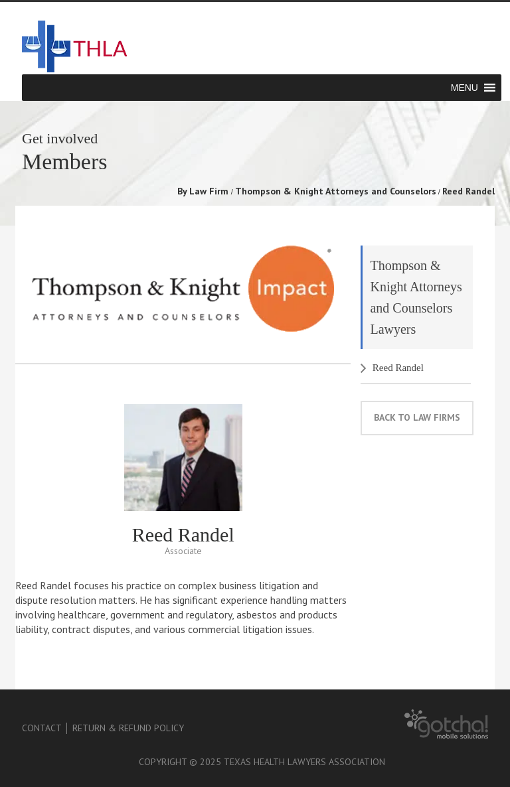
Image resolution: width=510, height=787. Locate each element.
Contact (42, 728)
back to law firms (417, 417)
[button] (464, 87)
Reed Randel (398, 367)
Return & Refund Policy (128, 728)
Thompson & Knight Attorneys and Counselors (335, 191)
